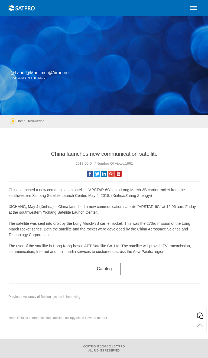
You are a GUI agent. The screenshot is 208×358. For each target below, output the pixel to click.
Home (21, 121)
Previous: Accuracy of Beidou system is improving (44, 297)
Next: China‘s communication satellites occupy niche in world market (58, 318)
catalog (104, 268)
